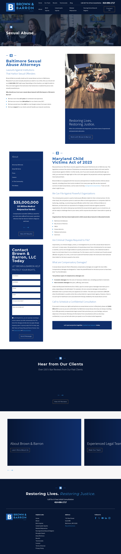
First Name (15, 275)
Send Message (26, 336)
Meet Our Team (95, 450)
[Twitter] (99, 518)
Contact (38, 543)
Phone (14, 288)
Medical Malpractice (41, 528)
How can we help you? (18, 307)
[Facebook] (96, 518)
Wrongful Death (40, 533)
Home (40, 3)
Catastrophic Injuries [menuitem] (59, 9)
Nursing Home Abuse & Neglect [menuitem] (90, 9)
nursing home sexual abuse (93, 186)
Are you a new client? (18, 301)
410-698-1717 (109, 3)
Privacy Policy (40, 548)
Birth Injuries (39, 523)
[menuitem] (26, 165)
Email (14, 294)
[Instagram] (109, 518)
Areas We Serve (40, 536)
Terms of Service (40, 546)
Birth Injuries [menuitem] (47, 9)
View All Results (26, 234)
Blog (71, 3)
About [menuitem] (40, 9)
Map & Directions (70, 526)
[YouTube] (103, 518)
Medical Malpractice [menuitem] (73, 9)
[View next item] (28, 227)
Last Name (15, 282)
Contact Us (109, 9)
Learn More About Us (20, 450)
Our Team (47, 3)
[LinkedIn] (106, 518)
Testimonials (63, 3)
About (37, 521)
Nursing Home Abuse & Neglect (45, 531)
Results (55, 3)
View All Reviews (60, 401)
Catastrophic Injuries (42, 526)
